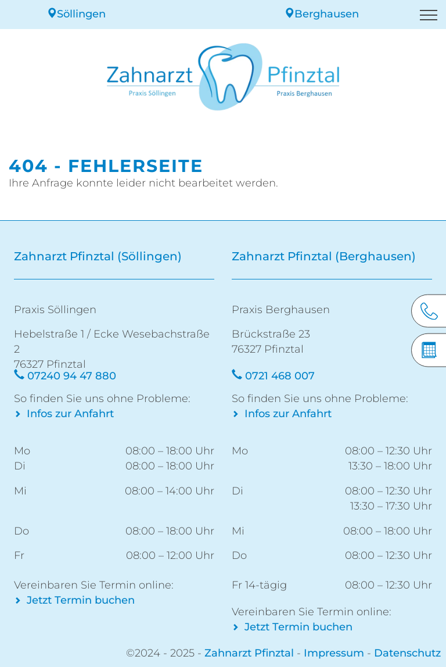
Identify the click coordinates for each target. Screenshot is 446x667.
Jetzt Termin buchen (81, 600)
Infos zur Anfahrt (70, 413)
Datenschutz (407, 653)
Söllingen (76, 14)
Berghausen (321, 14)
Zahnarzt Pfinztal (249, 653)
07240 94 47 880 (71, 376)
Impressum (334, 653)
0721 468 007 (280, 376)
